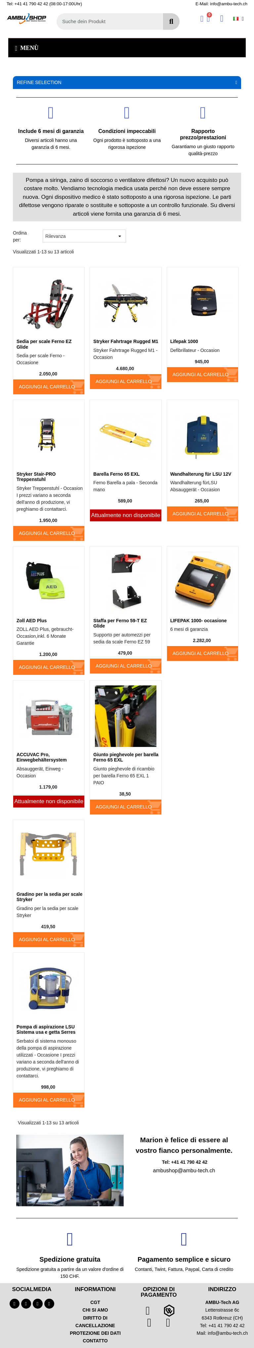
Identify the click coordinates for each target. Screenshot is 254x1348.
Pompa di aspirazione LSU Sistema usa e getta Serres (46, 1029)
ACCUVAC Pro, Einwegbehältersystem (42, 757)
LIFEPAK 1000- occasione (198, 620)
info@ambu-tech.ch (228, 1333)
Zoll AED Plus (32, 620)
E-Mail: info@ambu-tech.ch (221, 3)
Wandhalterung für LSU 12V (201, 474)
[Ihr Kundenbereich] (202, 18)
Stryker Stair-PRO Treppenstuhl (36, 476)
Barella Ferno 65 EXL (116, 474)
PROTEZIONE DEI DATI (95, 1333)
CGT (95, 1302)
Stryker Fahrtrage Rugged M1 (125, 341)
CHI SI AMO (95, 1310)
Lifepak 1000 (184, 341)
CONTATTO (95, 1340)
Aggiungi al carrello (47, 386)
